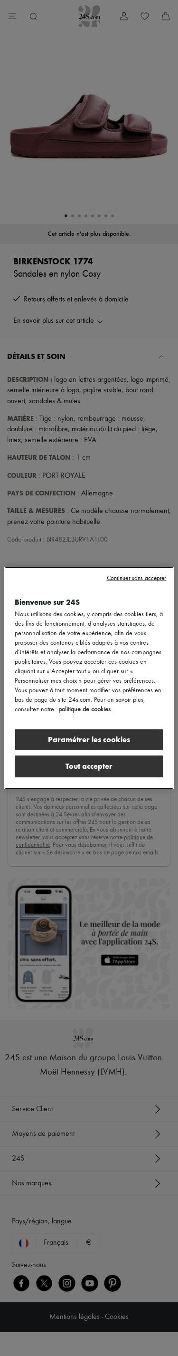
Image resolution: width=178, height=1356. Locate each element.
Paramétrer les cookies (89, 739)
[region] (88, 678)
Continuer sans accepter (137, 578)
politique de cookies (84, 709)
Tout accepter (89, 766)
